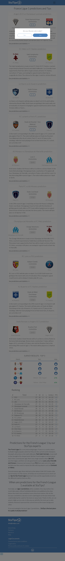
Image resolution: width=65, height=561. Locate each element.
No (25, 35)
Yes (40, 35)
